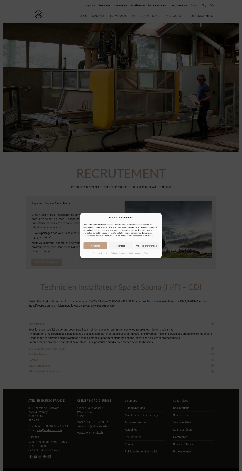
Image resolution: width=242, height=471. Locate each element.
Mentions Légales (142, 253)
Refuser (121, 245)
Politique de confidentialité (122, 253)
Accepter (95, 245)
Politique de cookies (101, 253)
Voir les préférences (146, 245)
